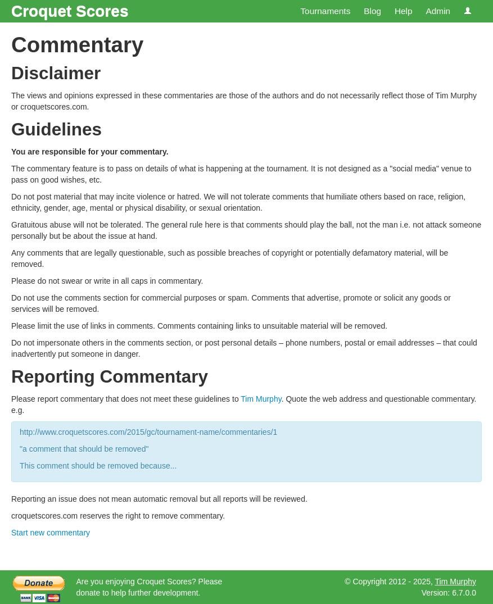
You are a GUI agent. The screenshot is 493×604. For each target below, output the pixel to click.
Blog (372, 11)
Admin (438, 11)
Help (404, 11)
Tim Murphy (261, 398)
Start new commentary (50, 532)
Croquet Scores (70, 11)
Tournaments (325, 11)
